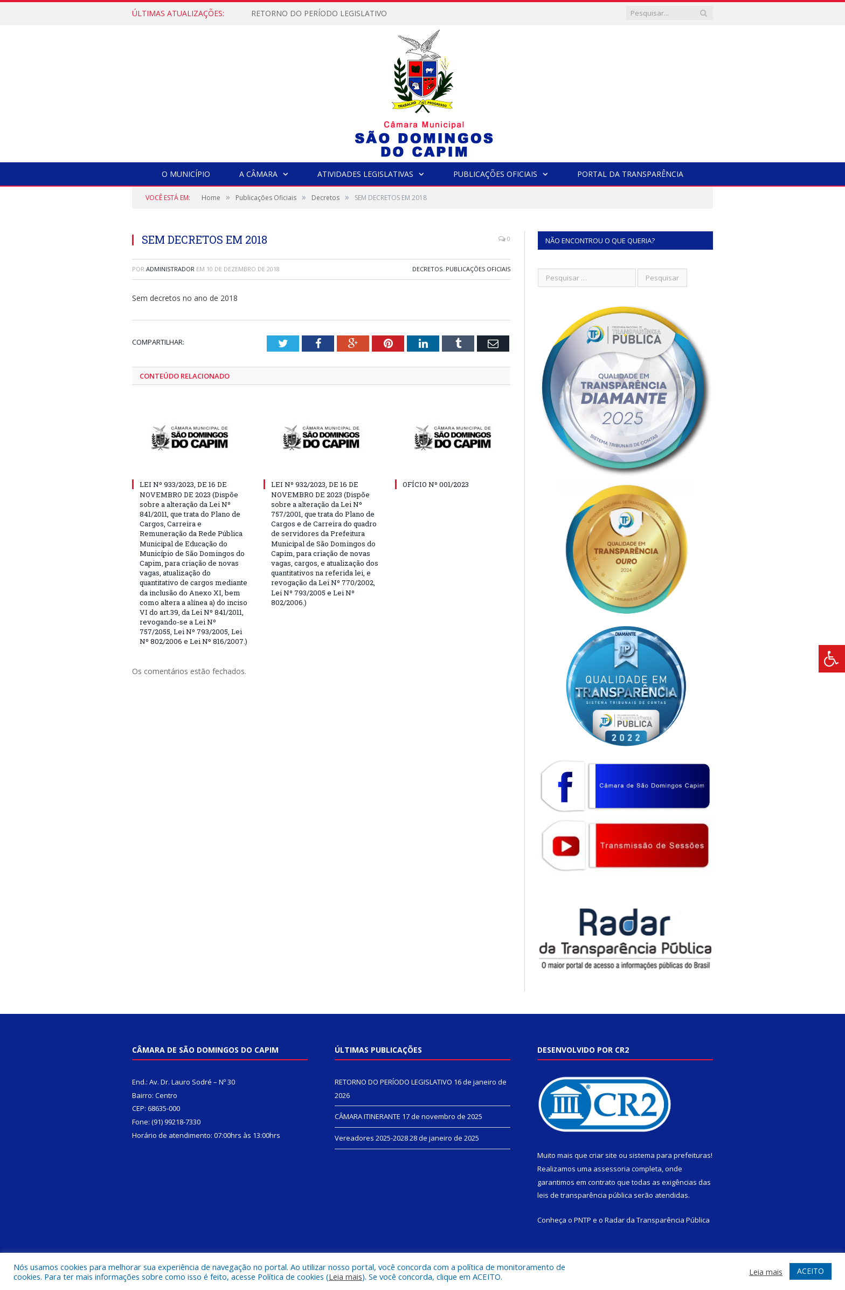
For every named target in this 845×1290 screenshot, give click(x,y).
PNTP (582, 1220)
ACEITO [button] (810, 1271)
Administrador (170, 269)
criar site (603, 1155)
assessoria (611, 1169)
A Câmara (258, 174)
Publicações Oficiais (495, 174)
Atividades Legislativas (365, 174)
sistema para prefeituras (670, 1155)
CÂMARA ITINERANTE (367, 1116)
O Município (186, 174)
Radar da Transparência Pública (657, 1220)
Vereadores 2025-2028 (371, 1138)
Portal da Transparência (630, 174)
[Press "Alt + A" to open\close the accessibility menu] (832, 659)
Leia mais (345, 1276)
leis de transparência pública (584, 1195)
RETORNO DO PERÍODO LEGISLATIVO (319, 13)
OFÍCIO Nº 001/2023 (436, 484)
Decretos (427, 269)
